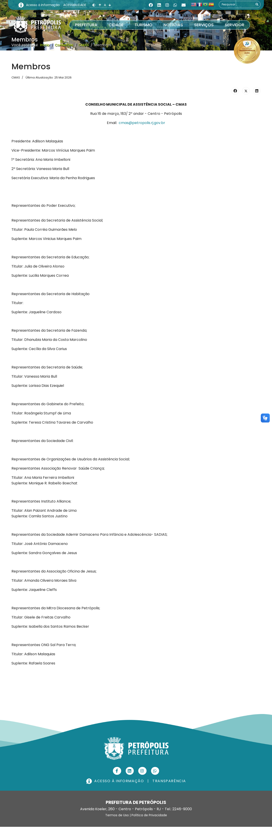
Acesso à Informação (43, 5)
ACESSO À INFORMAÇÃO (115, 781)
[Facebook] (151, 5)
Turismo (143, 25)
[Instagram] (167, 5)
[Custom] (184, 5)
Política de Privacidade (149, 815)
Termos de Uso (117, 815)
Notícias (173, 25)
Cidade (116, 25)
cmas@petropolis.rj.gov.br (142, 122)
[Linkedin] (159, 5)
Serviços (204, 25)
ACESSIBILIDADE (75, 5)
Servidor (234, 25)
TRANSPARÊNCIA (169, 781)
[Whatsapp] (175, 5)
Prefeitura (86, 25)
